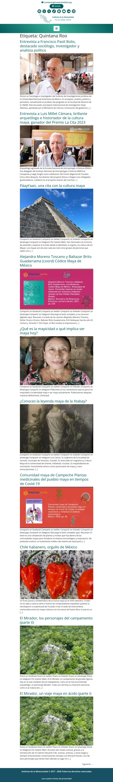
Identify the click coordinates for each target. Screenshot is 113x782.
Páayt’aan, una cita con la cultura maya (52, 185)
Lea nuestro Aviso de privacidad (56, 778)
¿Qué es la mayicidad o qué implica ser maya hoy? (52, 330)
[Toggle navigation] (57, 28)
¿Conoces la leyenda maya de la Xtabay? (53, 401)
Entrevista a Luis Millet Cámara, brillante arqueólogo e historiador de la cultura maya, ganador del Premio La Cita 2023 (53, 118)
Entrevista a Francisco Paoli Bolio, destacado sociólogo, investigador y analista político (49, 46)
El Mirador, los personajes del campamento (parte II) (56, 620)
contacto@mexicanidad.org (56, 2)
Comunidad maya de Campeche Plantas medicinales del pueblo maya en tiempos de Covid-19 (54, 479)
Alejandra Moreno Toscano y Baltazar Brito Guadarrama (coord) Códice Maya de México (56, 261)
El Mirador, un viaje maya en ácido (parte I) (55, 693)
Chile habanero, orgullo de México (48, 546)
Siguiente (87, 764)
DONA (56, 6)
